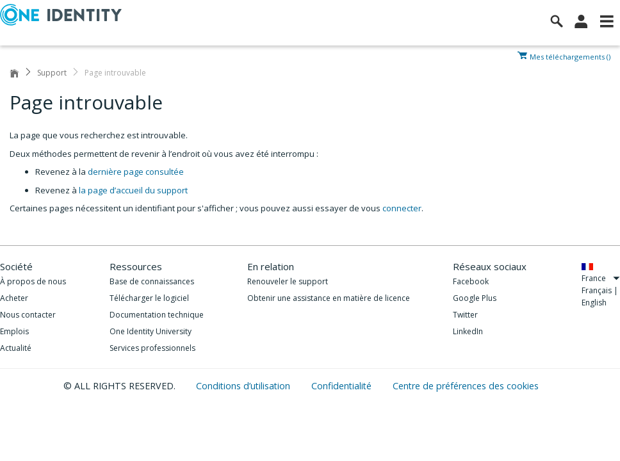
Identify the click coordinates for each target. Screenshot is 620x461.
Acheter (14, 298)
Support (52, 72)
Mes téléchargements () (570, 55)
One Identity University (151, 331)
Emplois (14, 331)
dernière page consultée (136, 171)
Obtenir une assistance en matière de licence (328, 298)
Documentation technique (157, 314)
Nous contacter (28, 314)
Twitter (465, 314)
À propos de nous (33, 281)
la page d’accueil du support (133, 190)
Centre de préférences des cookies (466, 386)
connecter (401, 208)
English (594, 302)
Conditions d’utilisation (244, 386)
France (601, 278)
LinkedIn (468, 331)
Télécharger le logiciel (149, 298)
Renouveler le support (287, 281)
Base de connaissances (152, 281)
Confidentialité (342, 386)
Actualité (15, 348)
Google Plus (474, 298)
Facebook (471, 281)
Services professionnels (152, 348)
